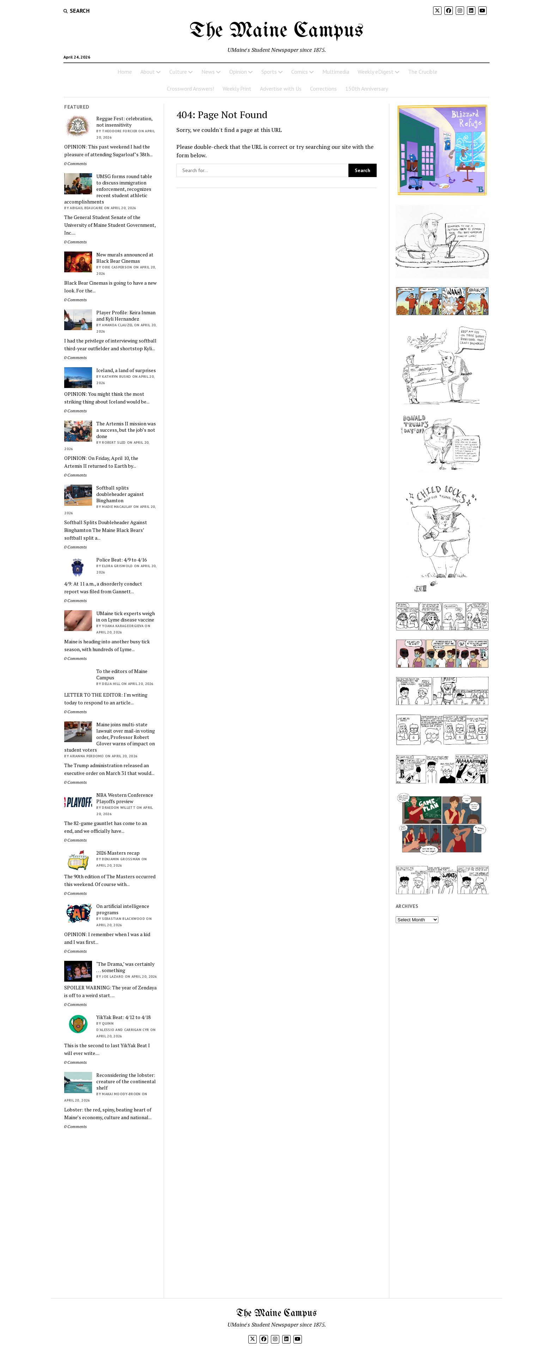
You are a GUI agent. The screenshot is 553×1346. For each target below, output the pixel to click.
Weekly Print (237, 88)
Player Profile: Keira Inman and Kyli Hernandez (126, 315)
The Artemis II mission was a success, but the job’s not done (126, 429)
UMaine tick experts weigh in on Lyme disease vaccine (125, 616)
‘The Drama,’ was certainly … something (125, 967)
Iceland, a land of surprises (126, 370)
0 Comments (75, 163)
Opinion (238, 71)
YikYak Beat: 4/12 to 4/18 (123, 1017)
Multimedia (335, 71)
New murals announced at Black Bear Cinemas (124, 257)
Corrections (323, 88)
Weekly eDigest (376, 71)
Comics (299, 71)
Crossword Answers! (190, 88)
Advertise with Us (281, 88)
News (208, 71)
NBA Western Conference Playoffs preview (124, 798)
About (147, 71)
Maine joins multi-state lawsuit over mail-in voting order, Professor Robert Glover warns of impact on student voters (109, 737)
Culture (178, 71)
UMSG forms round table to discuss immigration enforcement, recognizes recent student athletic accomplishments (108, 189)
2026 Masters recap (118, 853)
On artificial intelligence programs (122, 909)
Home (124, 71)
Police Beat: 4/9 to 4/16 (121, 560)
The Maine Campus (276, 31)
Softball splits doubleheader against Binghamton (120, 494)
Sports (269, 71)
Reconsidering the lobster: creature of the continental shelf (126, 1081)
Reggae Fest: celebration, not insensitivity (124, 121)
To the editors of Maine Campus (121, 674)
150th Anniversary (366, 88)
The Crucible (422, 71)
